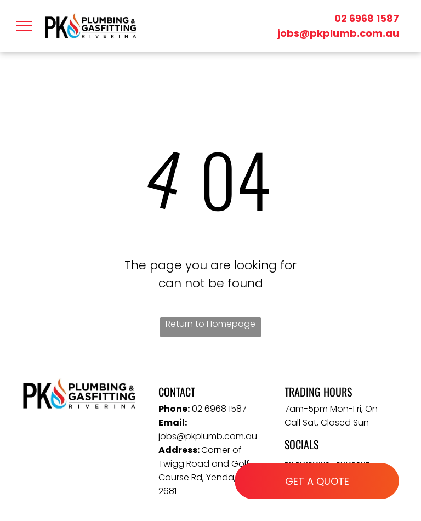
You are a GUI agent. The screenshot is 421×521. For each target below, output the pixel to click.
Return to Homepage (210, 324)
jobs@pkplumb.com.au (338, 33)
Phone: (174, 409)
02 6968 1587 (366, 18)
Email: (172, 422)
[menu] (24, 26)
